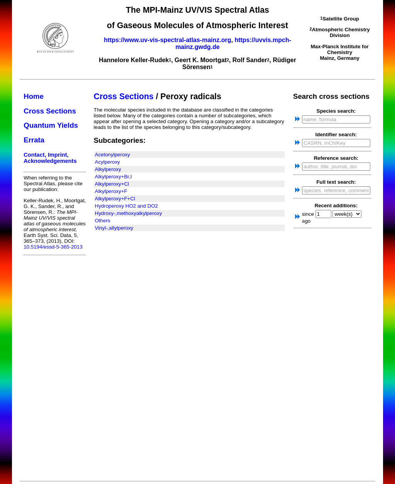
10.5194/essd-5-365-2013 (53, 247)
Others (102, 220)
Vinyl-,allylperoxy (114, 228)
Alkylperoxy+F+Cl (115, 198)
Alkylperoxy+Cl (112, 184)
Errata (34, 140)
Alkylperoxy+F (111, 191)
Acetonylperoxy (112, 154)
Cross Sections (50, 111)
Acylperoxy (107, 162)
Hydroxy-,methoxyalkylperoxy (128, 213)
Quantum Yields (51, 125)
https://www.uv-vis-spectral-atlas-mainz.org (167, 40)
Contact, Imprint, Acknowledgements (50, 158)
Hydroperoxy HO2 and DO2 (126, 206)
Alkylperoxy (108, 169)
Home (34, 96)
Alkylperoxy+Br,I (113, 176)
